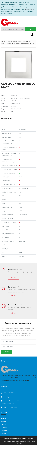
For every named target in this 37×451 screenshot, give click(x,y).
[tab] (6, 119)
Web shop (4, 421)
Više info (13, 277)
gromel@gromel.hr (30, 9)
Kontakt (3, 433)
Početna (3, 418)
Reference (4, 430)
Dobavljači (4, 427)
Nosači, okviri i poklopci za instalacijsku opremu (20, 43)
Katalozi (3, 424)
